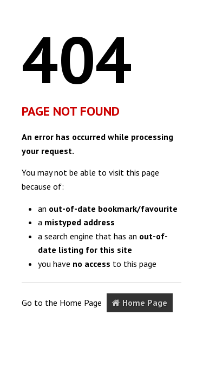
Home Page (139, 302)
